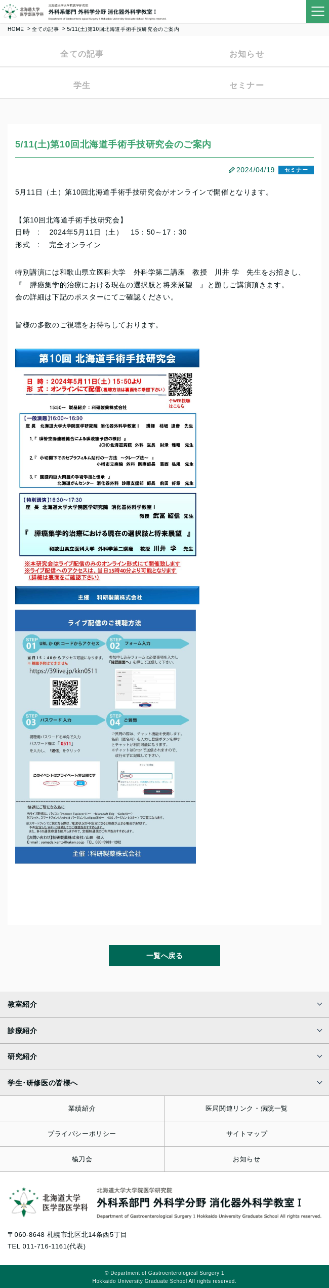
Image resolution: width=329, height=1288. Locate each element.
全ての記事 (45, 29)
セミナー (246, 85)
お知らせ (246, 54)
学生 (82, 85)
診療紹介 (22, 1031)
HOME (16, 29)
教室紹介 (22, 1004)
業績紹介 (82, 1108)
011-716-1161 (44, 1246)
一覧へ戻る (164, 956)
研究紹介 (22, 1056)
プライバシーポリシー (82, 1134)
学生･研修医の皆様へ (43, 1083)
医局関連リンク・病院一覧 (246, 1108)
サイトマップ (247, 1134)
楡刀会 (82, 1159)
